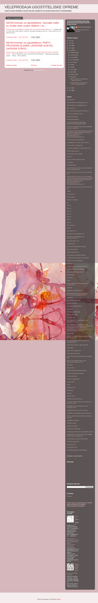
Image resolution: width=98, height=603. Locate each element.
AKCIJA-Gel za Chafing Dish (75, 145)
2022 (70, 45)
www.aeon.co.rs (71, 444)
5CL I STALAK (71, 108)
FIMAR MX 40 (71, 194)
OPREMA (69, 287)
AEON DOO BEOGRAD (84, 27)
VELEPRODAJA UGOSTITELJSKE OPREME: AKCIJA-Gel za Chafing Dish (79, 435)
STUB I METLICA (72, 376)
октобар (72, 57)
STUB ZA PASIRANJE (73, 379)
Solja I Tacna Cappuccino (74, 350)
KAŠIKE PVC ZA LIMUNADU (75, 260)
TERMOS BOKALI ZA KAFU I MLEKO (77, 410)
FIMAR (69, 191)
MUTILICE (70, 277)
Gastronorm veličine (72, 200)
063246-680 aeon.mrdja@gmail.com (77, 105)
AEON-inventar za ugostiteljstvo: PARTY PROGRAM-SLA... (79, 83)
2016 (70, 50)
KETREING (70, 263)
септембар (73, 59)
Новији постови (11, 65)
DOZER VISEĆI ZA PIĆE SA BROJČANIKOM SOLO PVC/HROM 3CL (79, 168)
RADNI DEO (70, 333)
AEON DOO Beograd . (73, 119)
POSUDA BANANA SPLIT (74, 306)
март (72, 72)
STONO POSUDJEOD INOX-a (75, 373)
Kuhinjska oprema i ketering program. (77, 266)
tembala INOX (71, 396)
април (72, 69)
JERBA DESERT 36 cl (73, 252)
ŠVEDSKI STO (71, 387)
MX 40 (69, 280)
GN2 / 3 (69, 222)
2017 (70, 48)
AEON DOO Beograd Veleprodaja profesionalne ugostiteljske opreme (76, 123)
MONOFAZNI (70, 275)
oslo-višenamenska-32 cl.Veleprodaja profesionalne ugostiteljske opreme (77, 294)
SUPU (68, 384)
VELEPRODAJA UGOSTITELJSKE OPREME (41, 7)
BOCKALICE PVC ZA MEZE (75, 154)
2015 (70, 88)
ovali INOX (70, 297)
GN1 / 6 (69, 214)
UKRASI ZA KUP (71, 423)
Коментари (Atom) (39, 70)
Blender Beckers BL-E (73, 151)
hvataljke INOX (71, 243)
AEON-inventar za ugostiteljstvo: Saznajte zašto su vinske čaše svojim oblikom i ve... (32, 24)
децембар (73, 52)
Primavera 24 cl (71, 317)
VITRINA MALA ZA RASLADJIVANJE (77, 439)
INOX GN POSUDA (72, 249)
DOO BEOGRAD (71, 165)
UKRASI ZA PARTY (72, 426)
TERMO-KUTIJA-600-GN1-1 (75, 399)
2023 (70, 43)
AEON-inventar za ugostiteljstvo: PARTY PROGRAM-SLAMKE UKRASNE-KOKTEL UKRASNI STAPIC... (29, 45)
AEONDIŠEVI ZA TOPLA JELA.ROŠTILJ (78, 142)
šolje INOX (70, 365)
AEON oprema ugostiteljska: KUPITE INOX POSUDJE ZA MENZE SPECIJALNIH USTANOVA (79, 504)
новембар (73, 55)
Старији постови (56, 65)
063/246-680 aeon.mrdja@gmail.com (77, 102)
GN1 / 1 (69, 205)
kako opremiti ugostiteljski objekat (76, 255)
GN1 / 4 (69, 211)
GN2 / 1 (69, 219)
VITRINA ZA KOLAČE (73, 441)
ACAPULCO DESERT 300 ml (75, 114)
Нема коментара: (23, 37)
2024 (70, 40)
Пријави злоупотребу (74, 456)
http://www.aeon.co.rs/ (73, 241)
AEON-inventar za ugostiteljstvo (76, 139)
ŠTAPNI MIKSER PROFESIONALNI (77, 370)
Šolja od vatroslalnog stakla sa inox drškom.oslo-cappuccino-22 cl (76, 361)
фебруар (73, 74)
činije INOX (70, 162)
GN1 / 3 (69, 208)
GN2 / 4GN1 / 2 (71, 225)
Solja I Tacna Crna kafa (73, 353)
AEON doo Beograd (72, 116)
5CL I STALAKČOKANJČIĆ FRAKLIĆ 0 (78, 111)
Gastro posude (71, 197)
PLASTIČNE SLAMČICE (73, 300)
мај (71, 67)
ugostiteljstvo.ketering (73, 420)
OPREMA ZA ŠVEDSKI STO (75, 290)
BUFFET (69, 156)
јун (71, 64)
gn (67, 202)
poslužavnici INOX (72, 303)
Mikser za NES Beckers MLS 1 (75, 272)
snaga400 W (70, 348)
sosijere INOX (71, 368)
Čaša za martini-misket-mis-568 (75, 159)
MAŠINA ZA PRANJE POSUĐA (75, 269)
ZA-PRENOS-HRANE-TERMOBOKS (77, 450)
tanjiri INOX (70, 390)
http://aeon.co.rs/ (71, 231)
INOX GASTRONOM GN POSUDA (76, 246)
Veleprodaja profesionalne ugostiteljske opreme (80, 431)
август (72, 62)
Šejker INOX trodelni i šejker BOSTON (77, 345)
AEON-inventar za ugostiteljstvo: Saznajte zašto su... (79, 79)
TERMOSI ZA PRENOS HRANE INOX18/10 (79, 413)
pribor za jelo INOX (72, 314)
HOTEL (69, 228)
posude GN (70, 309)
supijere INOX (71, 382)
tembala (69, 393)
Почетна (34, 65)
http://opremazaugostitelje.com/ (75, 233)
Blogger (58, 599)
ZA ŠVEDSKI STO (72, 447)
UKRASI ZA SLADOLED (73, 429)
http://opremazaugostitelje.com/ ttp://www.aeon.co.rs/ (75, 237)
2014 (70, 90)
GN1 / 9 (69, 216)
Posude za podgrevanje (73, 312)
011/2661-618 (71, 99)
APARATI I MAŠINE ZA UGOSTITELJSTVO (79, 148)
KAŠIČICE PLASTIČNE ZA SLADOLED (78, 258)
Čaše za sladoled (77, 518)
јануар (72, 76)
